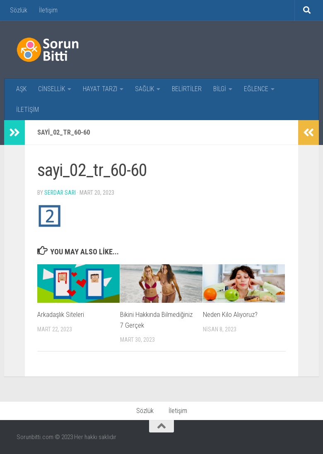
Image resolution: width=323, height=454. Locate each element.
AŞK (21, 89)
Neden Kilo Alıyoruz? (230, 314)
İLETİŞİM (27, 110)
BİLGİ (219, 89)
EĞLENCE (256, 89)
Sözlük (18, 10)
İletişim (48, 10)
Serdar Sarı (60, 192)
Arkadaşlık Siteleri (60, 314)
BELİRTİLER (187, 89)
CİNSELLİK (51, 89)
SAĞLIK (144, 89)
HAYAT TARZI (100, 89)
